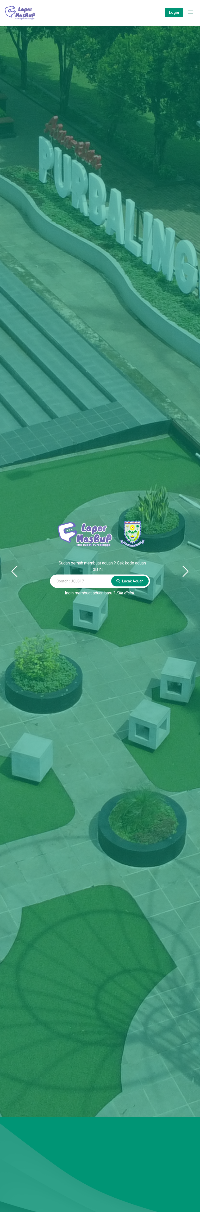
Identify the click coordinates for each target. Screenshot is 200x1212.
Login (174, 12)
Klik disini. (125, 592)
